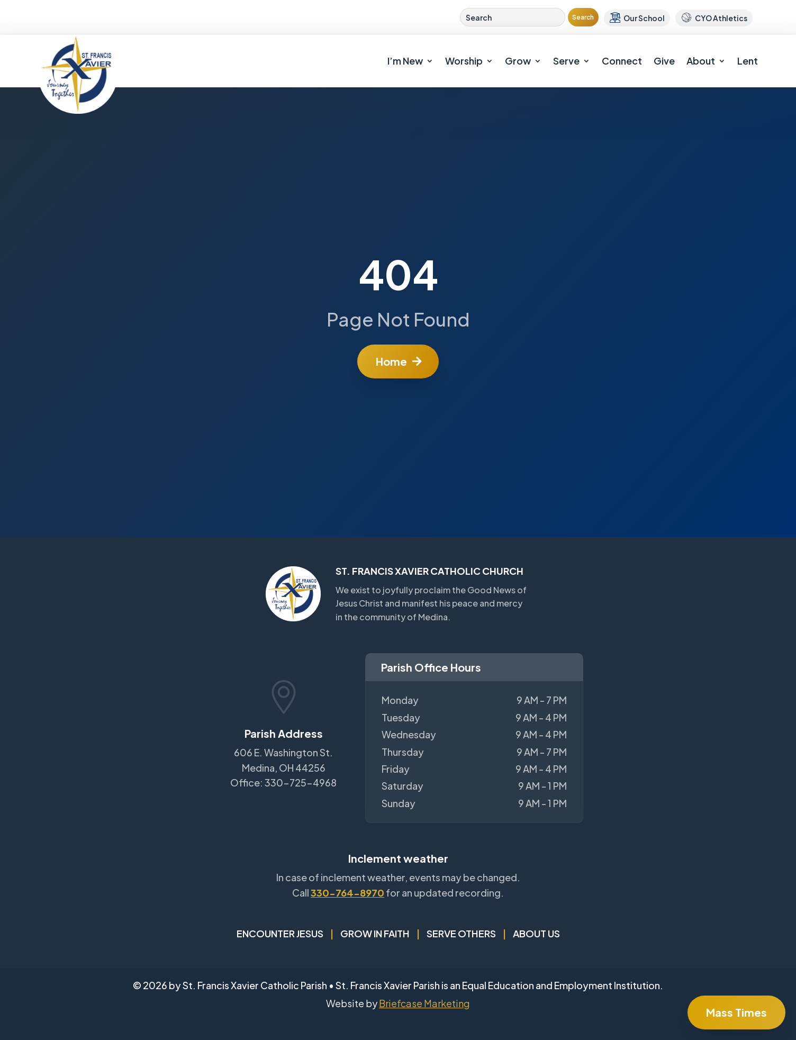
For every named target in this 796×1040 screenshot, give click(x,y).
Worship (464, 61)
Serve (566, 61)
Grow (518, 61)
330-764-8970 (347, 893)
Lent (747, 61)
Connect (622, 61)
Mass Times (736, 1012)
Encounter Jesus (280, 933)
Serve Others (461, 933)
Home (391, 361)
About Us (536, 933)
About (700, 61)
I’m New (405, 61)
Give (664, 61)
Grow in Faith (375, 933)
